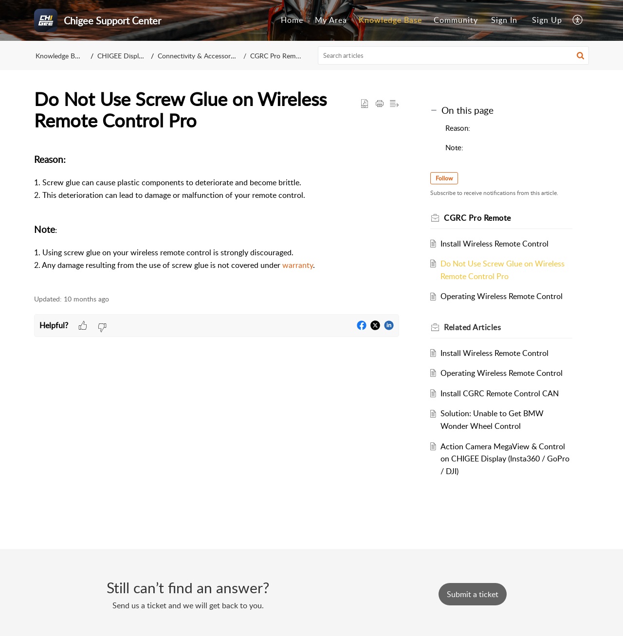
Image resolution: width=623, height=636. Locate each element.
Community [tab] (456, 20)
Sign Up (547, 20)
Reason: (457, 128)
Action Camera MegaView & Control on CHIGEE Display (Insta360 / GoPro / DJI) (504, 459)
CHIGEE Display (121, 55)
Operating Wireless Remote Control (501, 296)
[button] (578, 20)
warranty (297, 265)
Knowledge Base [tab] (390, 20)
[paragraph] (216, 218)
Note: (454, 147)
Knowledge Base (60, 55)
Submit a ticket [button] (472, 594)
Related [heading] (472, 327)
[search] (453, 55)
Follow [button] (444, 178)
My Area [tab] (331, 20)
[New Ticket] (473, 594)
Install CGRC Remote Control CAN (499, 393)
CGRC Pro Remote (278, 55)
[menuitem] (504, 20)
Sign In (504, 20)
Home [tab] (292, 20)
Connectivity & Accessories (198, 55)
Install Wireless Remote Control (494, 243)
